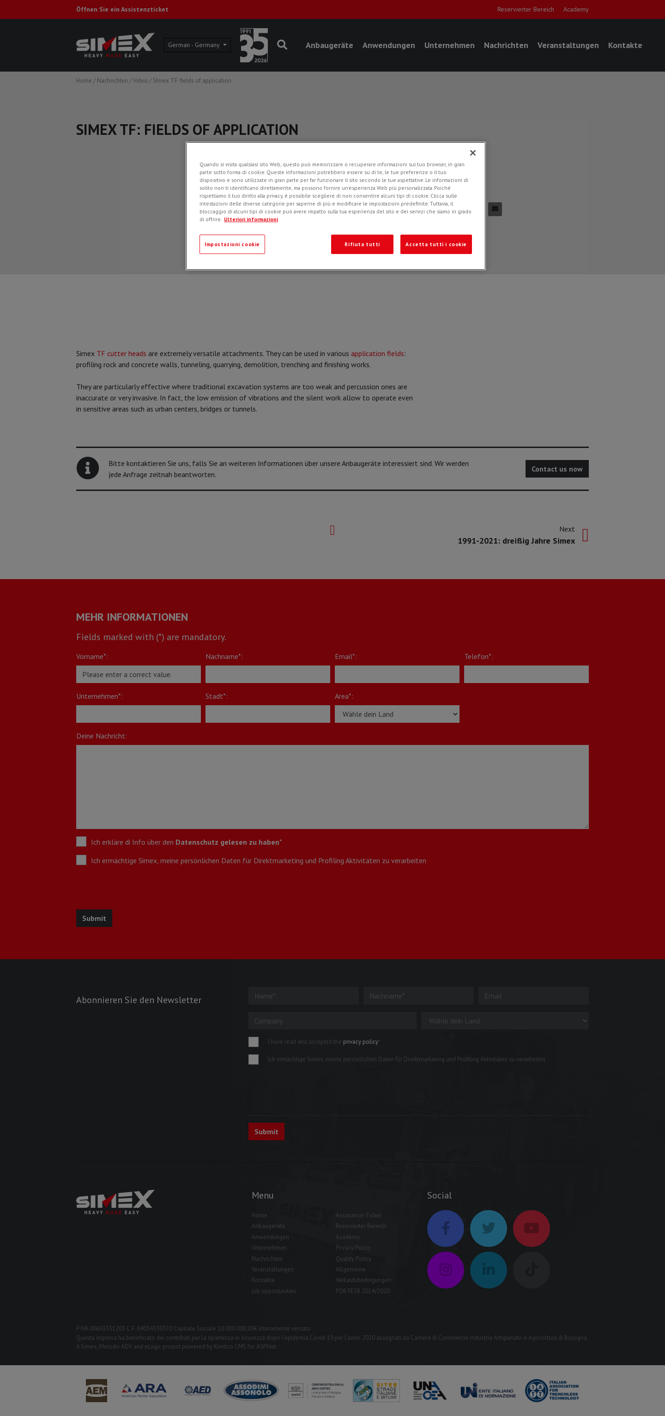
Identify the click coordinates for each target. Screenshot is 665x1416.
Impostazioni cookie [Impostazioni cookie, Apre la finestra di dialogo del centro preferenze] (232, 244)
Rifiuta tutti (362, 244)
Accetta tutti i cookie (436, 244)
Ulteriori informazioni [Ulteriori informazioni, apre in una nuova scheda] (251, 219)
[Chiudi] (473, 153)
